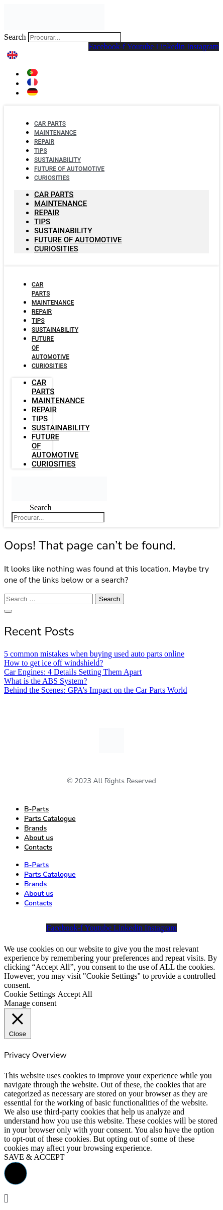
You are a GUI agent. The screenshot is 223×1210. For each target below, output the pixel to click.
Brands (35, 828)
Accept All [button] (75, 994)
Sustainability (63, 230)
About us (38, 838)
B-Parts (36, 809)
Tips (42, 221)
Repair (46, 212)
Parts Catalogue (50, 818)
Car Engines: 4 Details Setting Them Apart (73, 672)
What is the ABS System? (45, 681)
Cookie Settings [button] (29, 994)
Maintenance (55, 132)
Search (15, 37)
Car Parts (53, 194)
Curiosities (52, 177)
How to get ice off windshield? (53, 663)
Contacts (38, 847)
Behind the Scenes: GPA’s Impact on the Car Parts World (95, 690)
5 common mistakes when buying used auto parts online (94, 653)
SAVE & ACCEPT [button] (34, 1157)
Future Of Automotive (78, 239)
